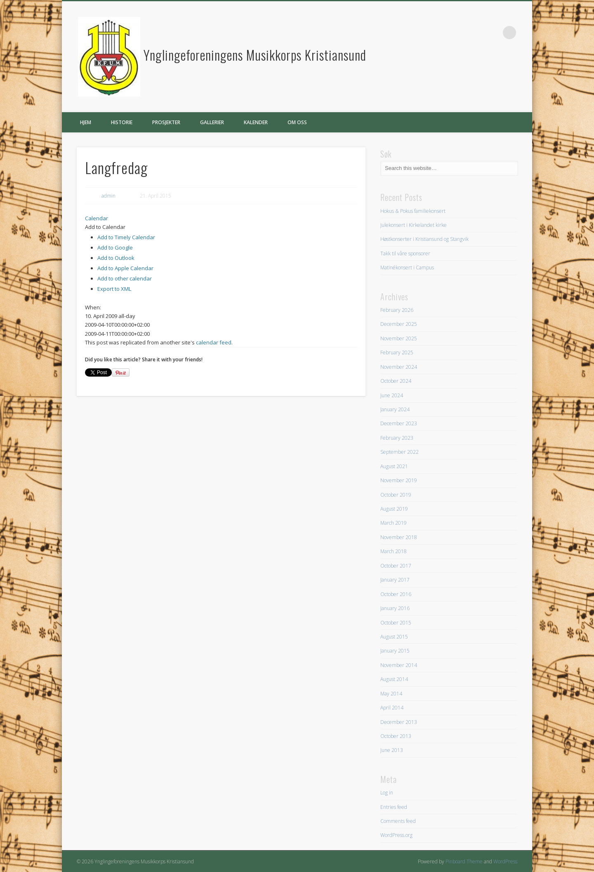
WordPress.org (396, 835)
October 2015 (395, 622)
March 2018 (393, 551)
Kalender (256, 122)
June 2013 (391, 750)
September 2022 (399, 451)
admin (108, 195)
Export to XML (114, 288)
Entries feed (393, 807)
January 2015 (395, 650)
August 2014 (394, 679)
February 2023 (396, 437)
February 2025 (396, 352)
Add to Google (115, 247)
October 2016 (395, 594)
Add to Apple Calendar (125, 268)
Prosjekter (166, 122)
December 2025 (398, 324)
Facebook (492, 32)
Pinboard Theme (464, 861)
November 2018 (398, 537)
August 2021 (394, 466)
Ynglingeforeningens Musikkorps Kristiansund (255, 54)
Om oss (297, 122)
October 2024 (395, 380)
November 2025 (398, 338)
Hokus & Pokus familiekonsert (413, 210)
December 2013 (398, 722)
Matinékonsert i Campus (407, 267)
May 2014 (391, 693)
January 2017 (395, 579)
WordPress (505, 861)
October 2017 (395, 565)
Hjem (85, 122)
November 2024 (398, 366)
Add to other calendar (124, 278)
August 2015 (394, 636)
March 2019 (393, 522)
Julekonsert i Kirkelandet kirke (413, 225)
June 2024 (391, 395)
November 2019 (398, 480)
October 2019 (395, 494)
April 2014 (391, 707)
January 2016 (395, 608)
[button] (105, 227)
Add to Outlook (115, 258)
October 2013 (395, 736)
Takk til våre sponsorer (405, 253)
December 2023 (398, 423)
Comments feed (398, 821)
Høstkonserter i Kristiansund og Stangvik (424, 239)
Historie (121, 122)
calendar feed (213, 342)
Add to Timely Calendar (126, 237)
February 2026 (396, 309)
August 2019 (394, 508)
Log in (386, 792)
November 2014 (398, 665)
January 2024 (395, 409)
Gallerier (212, 122)
